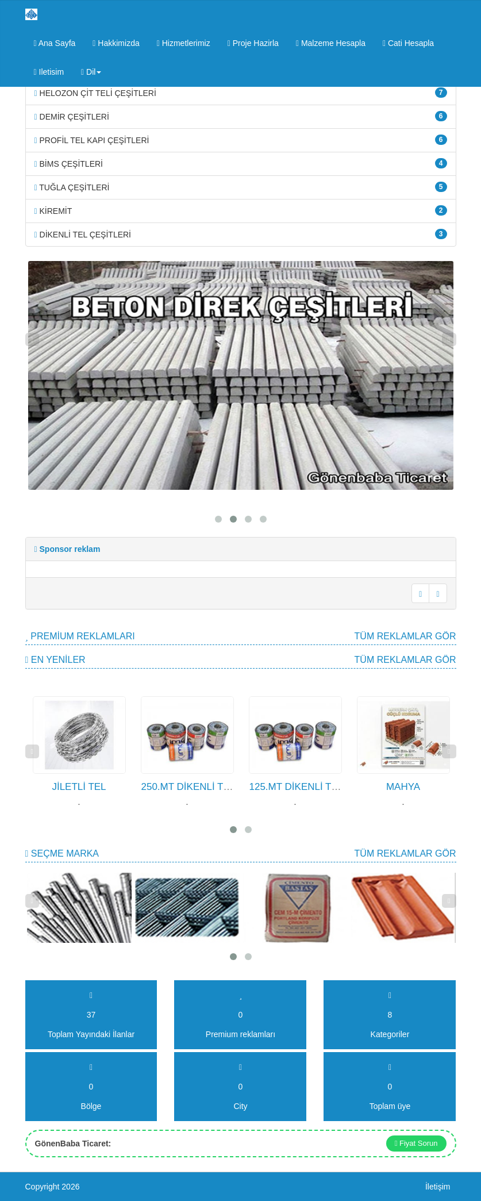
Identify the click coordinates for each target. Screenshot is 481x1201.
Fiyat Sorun (416, 1143)
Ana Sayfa (55, 43)
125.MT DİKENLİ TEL (296, 786)
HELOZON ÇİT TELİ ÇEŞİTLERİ (240, 92)
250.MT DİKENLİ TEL (188, 786)
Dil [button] (91, 71)
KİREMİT (240, 210)
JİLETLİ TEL (79, 786)
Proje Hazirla (253, 43)
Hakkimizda (116, 43)
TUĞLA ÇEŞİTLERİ (240, 187)
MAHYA (403, 786)
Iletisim (49, 71)
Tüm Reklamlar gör (405, 636)
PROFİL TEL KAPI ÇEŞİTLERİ (240, 140)
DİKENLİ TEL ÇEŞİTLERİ (240, 234)
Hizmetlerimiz (183, 43)
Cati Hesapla (408, 43)
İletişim (438, 1186)
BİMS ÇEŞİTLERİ (240, 163)
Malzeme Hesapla (330, 43)
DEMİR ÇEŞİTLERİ (240, 116)
